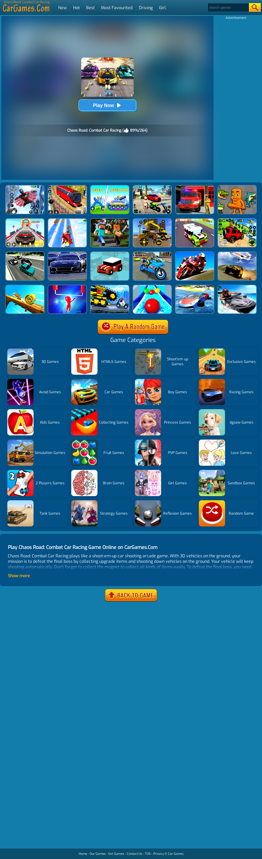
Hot (76, 7)
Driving (146, 7)
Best (90, 7)
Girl (162, 7)
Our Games (98, 854)
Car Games (176, 854)
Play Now (107, 105)
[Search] (228, 7)
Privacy (158, 854)
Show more (19, 576)
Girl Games (116, 854)
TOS (148, 854)
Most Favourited (117, 7)
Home (83, 854)
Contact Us (134, 854)
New (62, 7)
